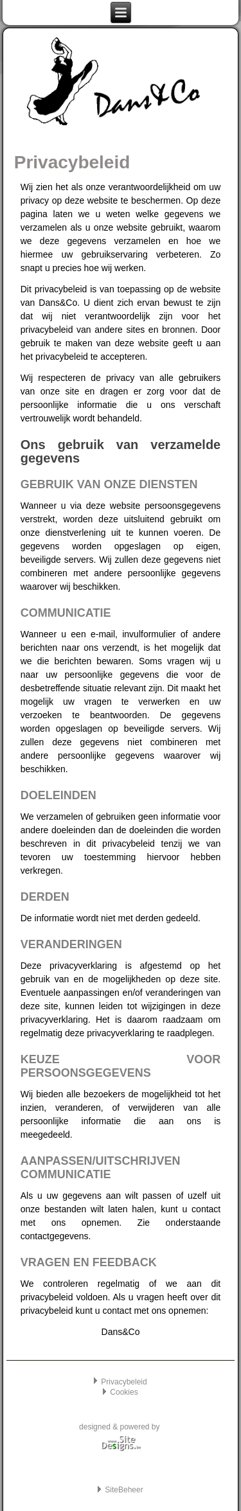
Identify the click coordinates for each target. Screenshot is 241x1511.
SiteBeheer (124, 1489)
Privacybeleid (124, 1381)
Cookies (124, 1392)
